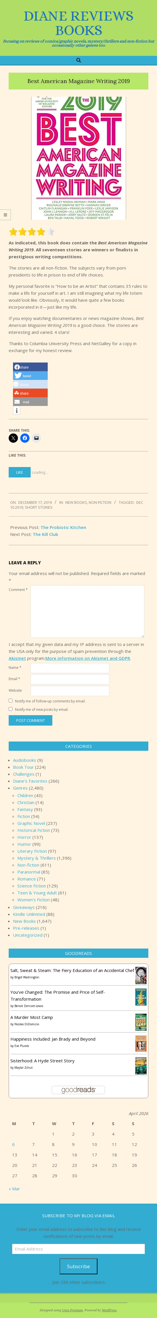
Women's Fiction (33, 900)
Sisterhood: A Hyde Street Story (42, 1060)
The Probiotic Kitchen (63, 527)
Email (14, 678)
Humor (24, 844)
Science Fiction (31, 886)
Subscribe (78, 1266)
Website (15, 690)
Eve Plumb (21, 1046)
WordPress (109, 1310)
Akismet (17, 658)
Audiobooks (24, 760)
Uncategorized (28, 935)
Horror (24, 837)
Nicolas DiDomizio (26, 1024)
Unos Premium (72, 1310)
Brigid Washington (26, 977)
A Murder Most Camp (31, 1017)
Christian (25, 802)
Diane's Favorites (30, 781)
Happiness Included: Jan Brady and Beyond (52, 1039)
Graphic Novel (31, 823)
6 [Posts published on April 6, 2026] (13, 1144)
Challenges (23, 774)
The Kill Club (45, 534)
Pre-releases (26, 928)
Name (15, 667)
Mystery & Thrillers (36, 858)
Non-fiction (100, 502)
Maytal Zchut (23, 1068)
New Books (76, 502)
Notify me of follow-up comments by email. (50, 701)
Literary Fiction (32, 851)
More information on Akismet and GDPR (87, 658)
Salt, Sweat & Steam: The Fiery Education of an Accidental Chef (72, 970)
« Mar (14, 1188)
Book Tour (23, 767)
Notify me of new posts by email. (42, 709)
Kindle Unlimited (29, 914)
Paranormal (28, 872)
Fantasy (25, 809)
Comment (18, 589)
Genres (20, 788)
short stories (39, 507)
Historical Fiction (33, 830)
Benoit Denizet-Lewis (28, 1006)
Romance (26, 879)
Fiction (23, 816)
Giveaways (24, 907)
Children (25, 795)
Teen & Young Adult (37, 893)
